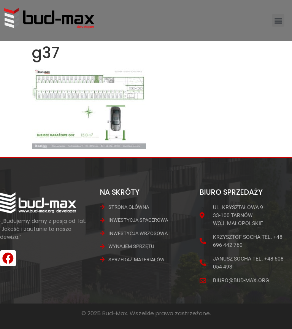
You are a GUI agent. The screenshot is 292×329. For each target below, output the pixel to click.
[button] (278, 20)
